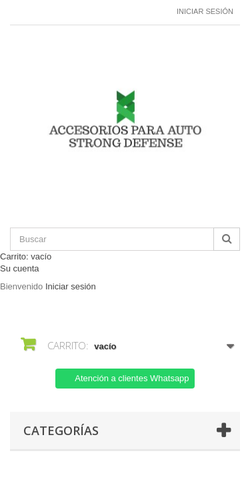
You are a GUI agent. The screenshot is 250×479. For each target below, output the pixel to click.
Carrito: (25, 256)
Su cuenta (19, 268)
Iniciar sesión (205, 11)
